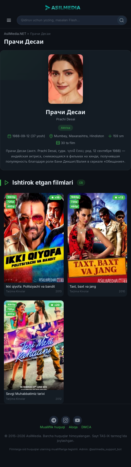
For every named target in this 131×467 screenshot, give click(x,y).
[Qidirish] (121, 20)
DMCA (86, 427)
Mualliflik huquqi (52, 427)
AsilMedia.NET (15, 34)
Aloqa (73, 427)
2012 (59, 399)
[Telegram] (53, 420)
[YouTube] (77, 420)
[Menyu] (9, 20)
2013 (59, 291)
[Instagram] (65, 420)
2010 (122, 291)
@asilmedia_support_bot (105, 449)
